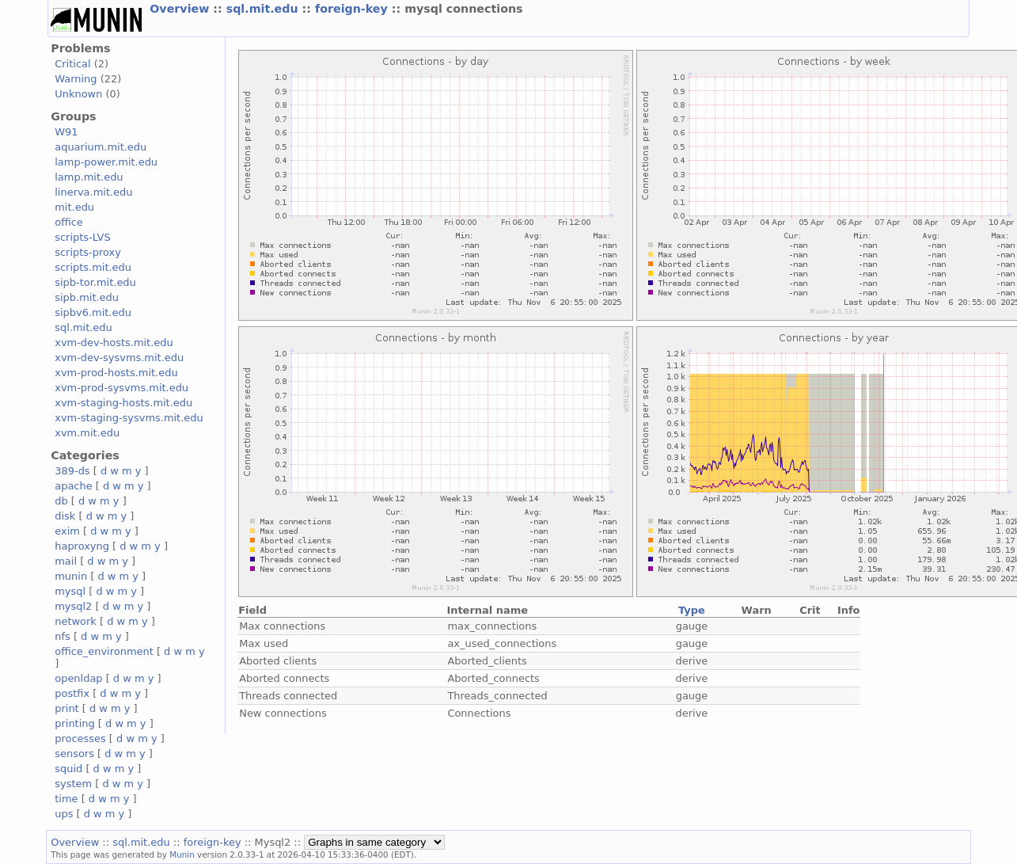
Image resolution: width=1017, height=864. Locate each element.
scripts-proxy (88, 252)
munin (71, 576)
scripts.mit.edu (93, 267)
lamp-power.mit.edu (106, 162)
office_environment (104, 651)
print (66, 708)
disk (65, 516)
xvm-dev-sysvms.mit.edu (119, 357)
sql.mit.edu (264, 8)
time (66, 799)
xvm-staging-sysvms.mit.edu (129, 418)
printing (74, 723)
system (73, 784)
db (61, 501)
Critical (72, 64)
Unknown (78, 94)
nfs (62, 636)
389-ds (72, 471)
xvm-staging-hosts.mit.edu (123, 403)
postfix (72, 693)
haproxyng (82, 546)
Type (691, 610)
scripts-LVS (82, 237)
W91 (66, 132)
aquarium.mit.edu (100, 147)
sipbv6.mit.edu (93, 312)
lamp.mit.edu (89, 177)
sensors (74, 753)
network (76, 621)
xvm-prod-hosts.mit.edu (116, 373)
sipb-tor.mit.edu (95, 282)
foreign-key (353, 8)
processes (80, 738)
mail (66, 561)
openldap (78, 678)
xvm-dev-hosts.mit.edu (114, 342)
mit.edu (74, 207)
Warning (76, 79)
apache (73, 486)
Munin (182, 854)
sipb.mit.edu (87, 297)
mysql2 (73, 606)
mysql (70, 591)
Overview (181, 8)
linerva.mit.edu (93, 192)
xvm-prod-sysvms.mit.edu (121, 388)
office (69, 222)
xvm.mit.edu (87, 433)
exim (67, 531)
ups (64, 814)
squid (68, 769)
